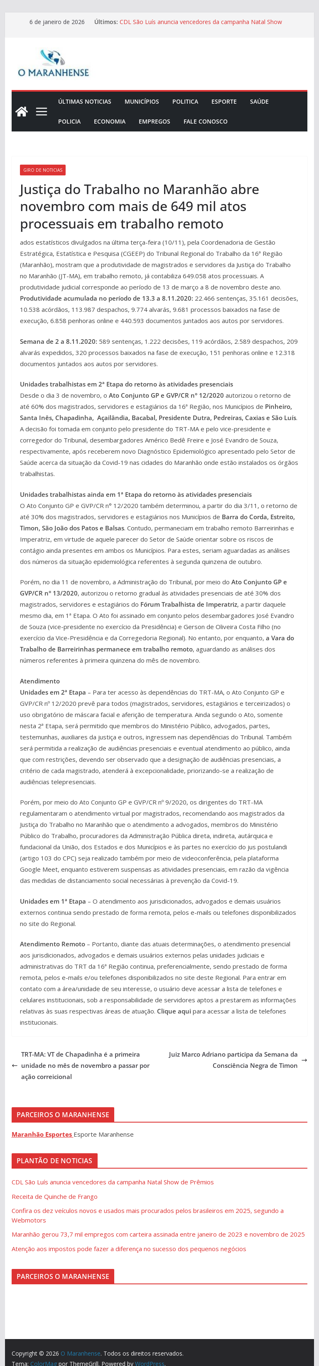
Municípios (142, 101)
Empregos (154, 121)
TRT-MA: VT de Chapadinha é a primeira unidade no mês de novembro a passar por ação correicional (81, 1065)
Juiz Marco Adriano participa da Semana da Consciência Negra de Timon (238, 1059)
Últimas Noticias (84, 101)
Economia (109, 121)
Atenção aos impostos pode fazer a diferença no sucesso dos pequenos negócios (129, 1248)
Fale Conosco (206, 121)
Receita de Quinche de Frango (55, 1196)
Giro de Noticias (42, 170)
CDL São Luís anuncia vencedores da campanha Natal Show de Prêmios (113, 1182)
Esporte (224, 101)
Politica (185, 101)
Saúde (259, 101)
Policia (69, 121)
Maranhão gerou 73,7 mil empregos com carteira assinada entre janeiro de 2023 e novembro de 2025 (158, 1234)
